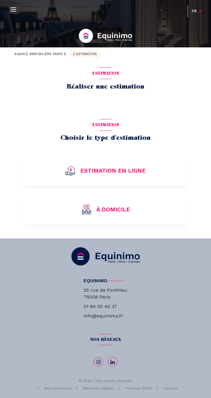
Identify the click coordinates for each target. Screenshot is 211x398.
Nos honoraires (58, 388)
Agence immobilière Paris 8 (40, 54)
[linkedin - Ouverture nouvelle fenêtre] (112, 362)
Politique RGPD (138, 388)
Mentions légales (98, 388)
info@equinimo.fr (103, 316)
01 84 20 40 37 (100, 306)
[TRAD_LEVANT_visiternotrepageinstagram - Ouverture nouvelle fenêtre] (98, 362)
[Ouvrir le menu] (13, 10)
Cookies (171, 388)
